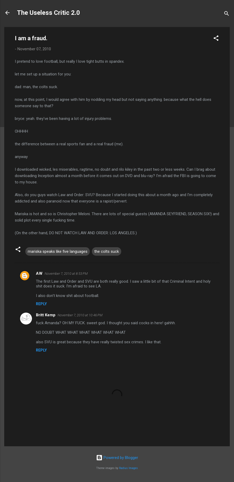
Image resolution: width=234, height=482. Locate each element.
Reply (41, 304)
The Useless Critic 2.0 (48, 12)
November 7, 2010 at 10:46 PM (80, 315)
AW (39, 273)
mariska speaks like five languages (57, 251)
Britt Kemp (45, 315)
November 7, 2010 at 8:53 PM (66, 274)
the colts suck (106, 251)
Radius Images (128, 468)
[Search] (226, 14)
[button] (216, 39)
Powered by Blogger (117, 457)
